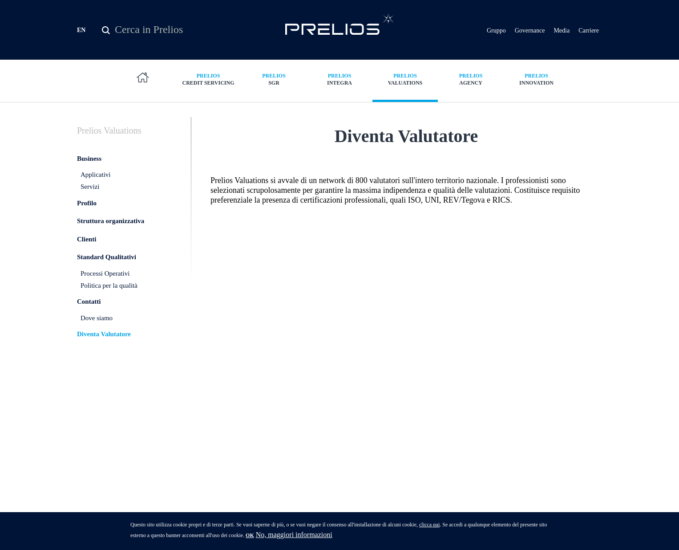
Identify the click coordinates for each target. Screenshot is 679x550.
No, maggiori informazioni (294, 534)
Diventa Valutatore (104, 345)
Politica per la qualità (109, 296)
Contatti (89, 312)
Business (89, 169)
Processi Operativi (105, 284)
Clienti (86, 249)
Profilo (87, 213)
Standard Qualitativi (106, 268)
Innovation (537, 80)
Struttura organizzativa (110, 232)
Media (562, 31)
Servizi (90, 197)
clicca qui (429, 524)
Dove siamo (97, 328)
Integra (339, 80)
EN (81, 30)
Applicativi (96, 185)
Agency (471, 80)
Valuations (405, 80)
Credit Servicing (208, 80)
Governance (530, 31)
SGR (274, 80)
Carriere (588, 31)
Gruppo (496, 31)
